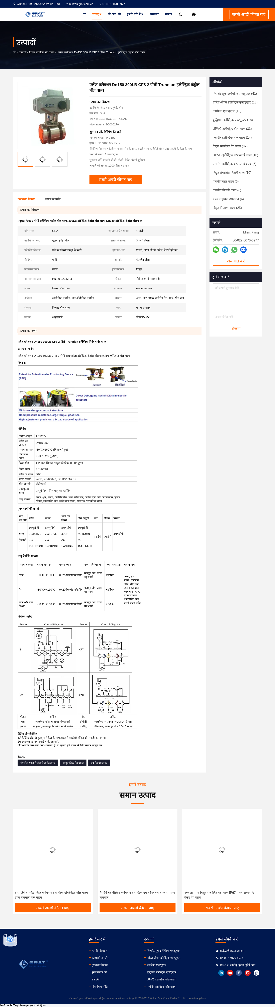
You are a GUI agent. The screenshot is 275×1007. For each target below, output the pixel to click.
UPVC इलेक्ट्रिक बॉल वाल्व (161, 979)
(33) (232, 128)
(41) (235, 93)
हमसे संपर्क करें (99, 972)
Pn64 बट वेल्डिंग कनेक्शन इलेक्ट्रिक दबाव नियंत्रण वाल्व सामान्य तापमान (137, 895)
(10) (232, 172)
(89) (230, 146)
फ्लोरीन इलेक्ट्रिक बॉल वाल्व (161, 986)
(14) (232, 137)
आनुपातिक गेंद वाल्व (73, 763)
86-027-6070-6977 (111, 4)
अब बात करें (235, 261)
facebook (239, 973)
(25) (227, 208)
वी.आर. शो (114, 14)
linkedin (221, 973)
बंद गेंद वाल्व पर (99, 763)
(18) (233, 120)
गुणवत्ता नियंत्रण (100, 965)
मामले (168, 14)
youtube (230, 973)
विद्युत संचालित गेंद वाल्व (41, 52)
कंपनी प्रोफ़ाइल (99, 950)
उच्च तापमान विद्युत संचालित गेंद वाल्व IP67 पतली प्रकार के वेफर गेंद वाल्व (219, 895)
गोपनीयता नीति (100, 986)
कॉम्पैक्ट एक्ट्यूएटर (156, 965)
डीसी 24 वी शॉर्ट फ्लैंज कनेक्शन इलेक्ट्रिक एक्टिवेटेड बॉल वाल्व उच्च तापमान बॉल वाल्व (51, 895)
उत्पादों (22, 52)
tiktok (256, 973)
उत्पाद (97, 14)
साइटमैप (96, 979)
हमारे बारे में (135, 14)
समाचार (154, 14)
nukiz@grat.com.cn (79, 4)
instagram (248, 973)
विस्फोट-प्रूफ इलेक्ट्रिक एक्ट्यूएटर (163, 950)
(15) (235, 102)
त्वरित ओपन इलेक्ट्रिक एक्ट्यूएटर (164, 957)
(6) (234, 164)
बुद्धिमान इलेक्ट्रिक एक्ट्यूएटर (161, 972)
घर (84, 14)
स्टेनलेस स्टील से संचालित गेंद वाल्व (37, 763)
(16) (235, 155)
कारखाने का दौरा (100, 957)
